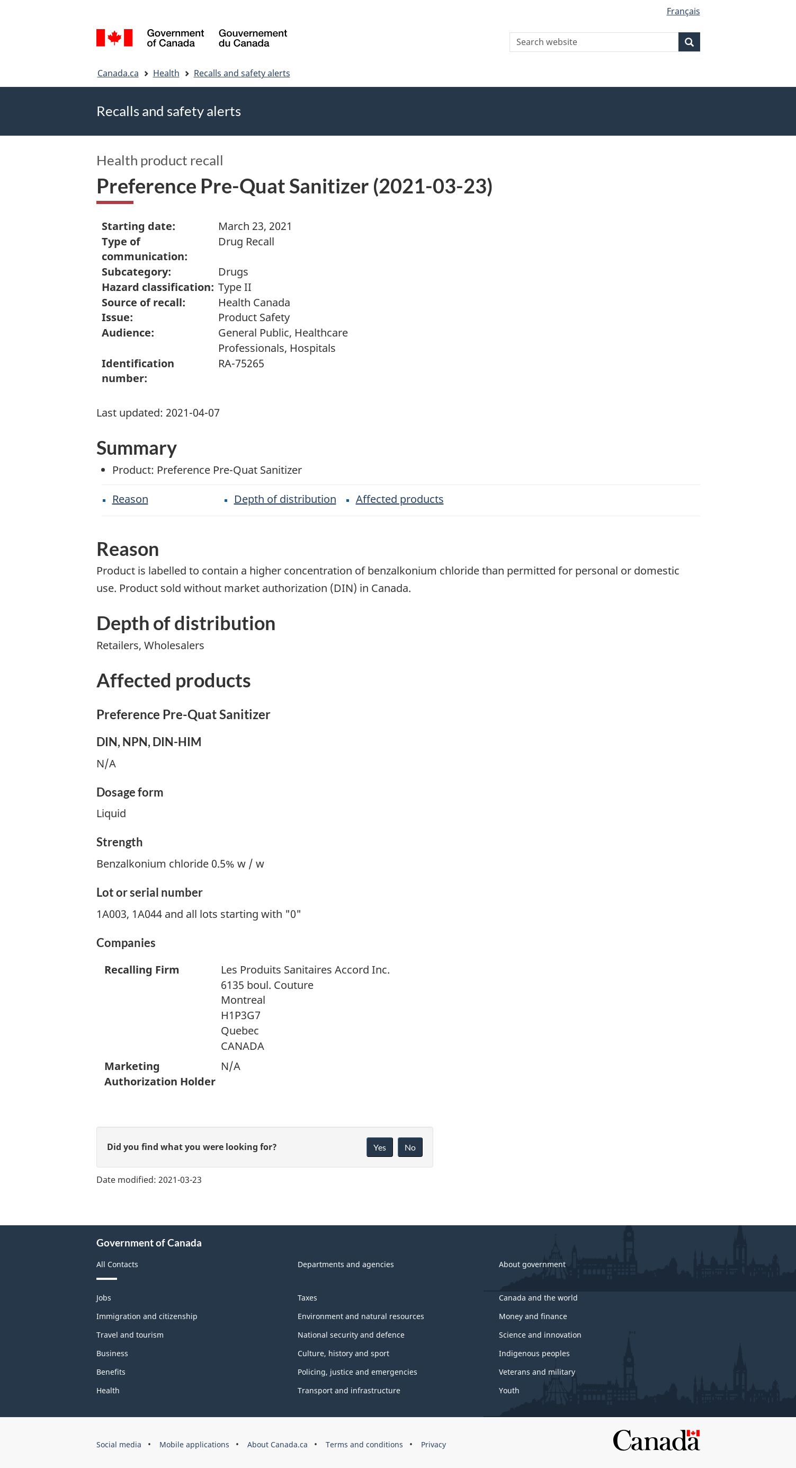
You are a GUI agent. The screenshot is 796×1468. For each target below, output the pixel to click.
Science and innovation (540, 1335)
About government (532, 1264)
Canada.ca (118, 73)
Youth (509, 1390)
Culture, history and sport (343, 1353)
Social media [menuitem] (118, 1444)
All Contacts (117, 1264)
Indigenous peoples (534, 1353)
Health (166, 73)
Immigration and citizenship (147, 1316)
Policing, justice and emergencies (357, 1372)
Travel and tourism (130, 1335)
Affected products (400, 499)
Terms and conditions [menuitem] (364, 1444)
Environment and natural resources (361, 1316)
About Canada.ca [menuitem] (277, 1444)
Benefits (111, 1372)
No (410, 1147)
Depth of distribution (285, 499)
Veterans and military (537, 1372)
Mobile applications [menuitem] (194, 1444)
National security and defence (351, 1335)
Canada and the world (538, 1298)
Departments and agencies (346, 1264)
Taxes (307, 1298)
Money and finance (533, 1316)
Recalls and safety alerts (242, 73)
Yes (379, 1147)
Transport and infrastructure (349, 1390)
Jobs (103, 1298)
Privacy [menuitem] (433, 1444)
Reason (130, 499)
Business (112, 1353)
